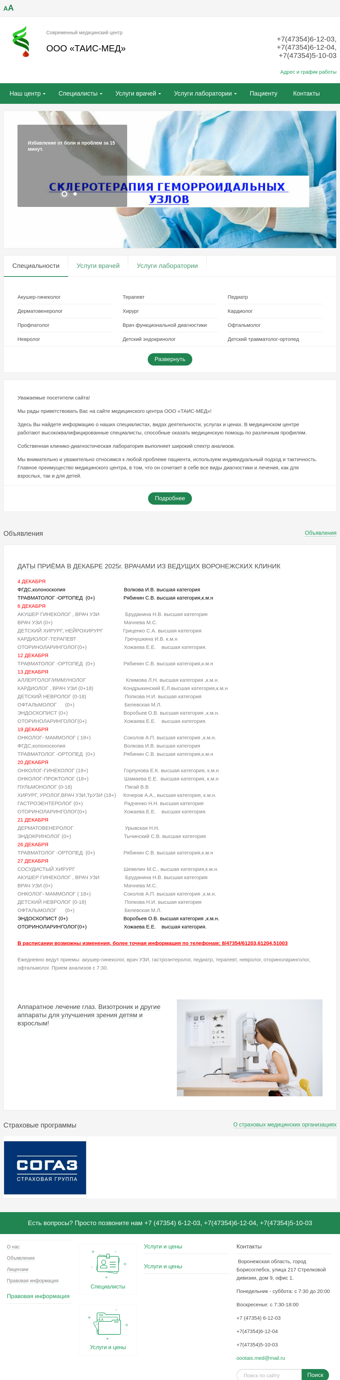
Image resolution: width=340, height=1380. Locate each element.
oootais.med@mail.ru (260, 1358)
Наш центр (25, 93)
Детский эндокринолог (149, 339)
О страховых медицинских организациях (285, 1125)
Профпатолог (33, 325)
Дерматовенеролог (40, 311)
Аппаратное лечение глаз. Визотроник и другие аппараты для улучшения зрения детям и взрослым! (88, 1015)
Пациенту (264, 93)
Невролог (28, 339)
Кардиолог (240, 311)
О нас (13, 1246)
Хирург (131, 311)
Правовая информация (33, 1280)
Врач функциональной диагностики (165, 325)
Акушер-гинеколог (39, 297)
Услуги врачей (136, 93)
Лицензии (17, 1269)
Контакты (306, 93)
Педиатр (238, 297)
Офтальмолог (244, 325)
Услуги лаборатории (203, 93)
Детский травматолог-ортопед (263, 339)
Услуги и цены (108, 1328)
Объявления (321, 533)
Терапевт (134, 297)
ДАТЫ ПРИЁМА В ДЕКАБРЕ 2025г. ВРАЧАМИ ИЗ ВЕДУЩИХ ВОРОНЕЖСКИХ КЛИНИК (148, 566)
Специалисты (78, 93)
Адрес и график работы (308, 72)
